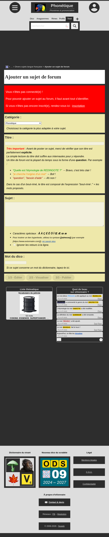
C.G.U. (89, 476)
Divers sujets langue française (28, 66)
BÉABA (66, 325)
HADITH (76, 313)
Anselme (78, 337)
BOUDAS (66, 331)
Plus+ (100, 303)
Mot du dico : (14, 261)
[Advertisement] (54, 46)
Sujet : (9, 198)
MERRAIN (97, 300)
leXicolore (61, 307)
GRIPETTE (93, 306)
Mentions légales (89, 464)
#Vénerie (71, 301)
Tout (95, 328)
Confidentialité (89, 488)
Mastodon (61, 518)
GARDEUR (77, 319)
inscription (78, 105)
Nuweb (61, 530)
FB (53, 518)
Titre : (9, 137)
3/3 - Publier (63, 282)
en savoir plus (49, 246)
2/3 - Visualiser (39, 282)
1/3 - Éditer (15, 282)
